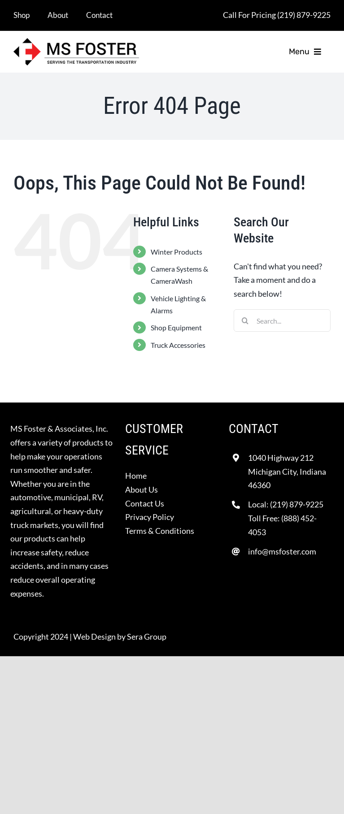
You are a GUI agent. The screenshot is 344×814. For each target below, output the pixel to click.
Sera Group (146, 636)
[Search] (245, 320)
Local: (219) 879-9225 (285, 504)
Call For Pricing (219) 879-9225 (277, 15)
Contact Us (144, 503)
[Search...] (282, 320)
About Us (141, 489)
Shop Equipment (176, 327)
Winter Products (176, 251)
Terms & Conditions (159, 531)
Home (136, 476)
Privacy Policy (149, 517)
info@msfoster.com (282, 551)
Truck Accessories (178, 345)
